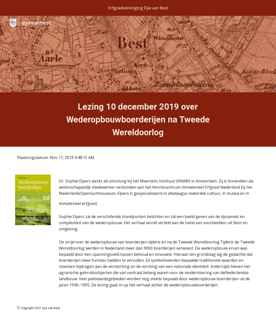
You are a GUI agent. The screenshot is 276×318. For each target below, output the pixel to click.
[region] (138, 8)
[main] (138, 119)
